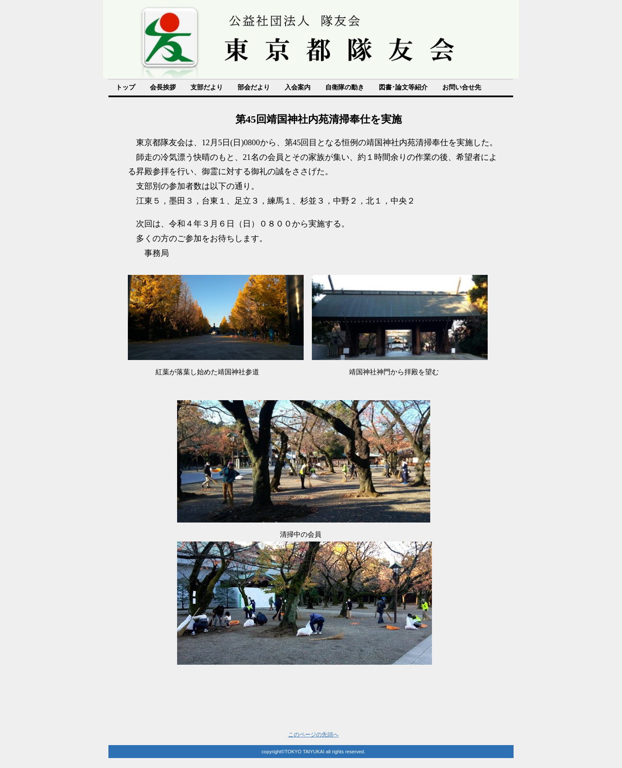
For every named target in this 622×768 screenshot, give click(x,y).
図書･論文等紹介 (403, 87)
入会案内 (298, 87)
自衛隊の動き (344, 87)
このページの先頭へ (313, 734)
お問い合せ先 (461, 87)
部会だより (254, 87)
